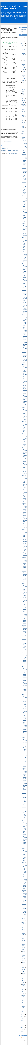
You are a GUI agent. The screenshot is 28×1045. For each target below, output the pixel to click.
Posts (22, 1037)
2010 (22, 1025)
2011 (22, 1023)
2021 (22, 39)
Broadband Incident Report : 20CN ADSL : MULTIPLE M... (24, 160)
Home (9, 150)
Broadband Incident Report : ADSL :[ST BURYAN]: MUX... (24, 413)
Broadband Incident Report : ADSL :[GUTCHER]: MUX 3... (24, 798)
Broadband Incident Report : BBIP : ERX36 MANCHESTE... (24, 495)
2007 (22, 1031)
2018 (22, 43)
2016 (22, 47)
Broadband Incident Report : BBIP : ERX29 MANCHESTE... (24, 658)
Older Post (15, 150)
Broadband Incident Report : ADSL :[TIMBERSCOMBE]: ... (24, 399)
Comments (23, 1040)
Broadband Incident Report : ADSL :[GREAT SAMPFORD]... (24, 269)
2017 (22, 45)
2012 (22, 1020)
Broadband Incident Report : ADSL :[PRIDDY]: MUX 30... (24, 146)
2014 (22, 1016)
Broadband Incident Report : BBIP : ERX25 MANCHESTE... (24, 631)
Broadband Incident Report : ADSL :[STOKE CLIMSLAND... (24, 174)
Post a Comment (4, 148)
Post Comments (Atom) (12, 153)
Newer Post (3, 150)
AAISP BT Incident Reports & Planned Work (14, 7)
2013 (22, 1018)
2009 (22, 1027)
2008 (22, 1029)
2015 (22, 1014)
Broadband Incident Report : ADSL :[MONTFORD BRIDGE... (24, 840)
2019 (22, 41)
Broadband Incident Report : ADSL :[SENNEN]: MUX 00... (24, 201)
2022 (22, 37)
